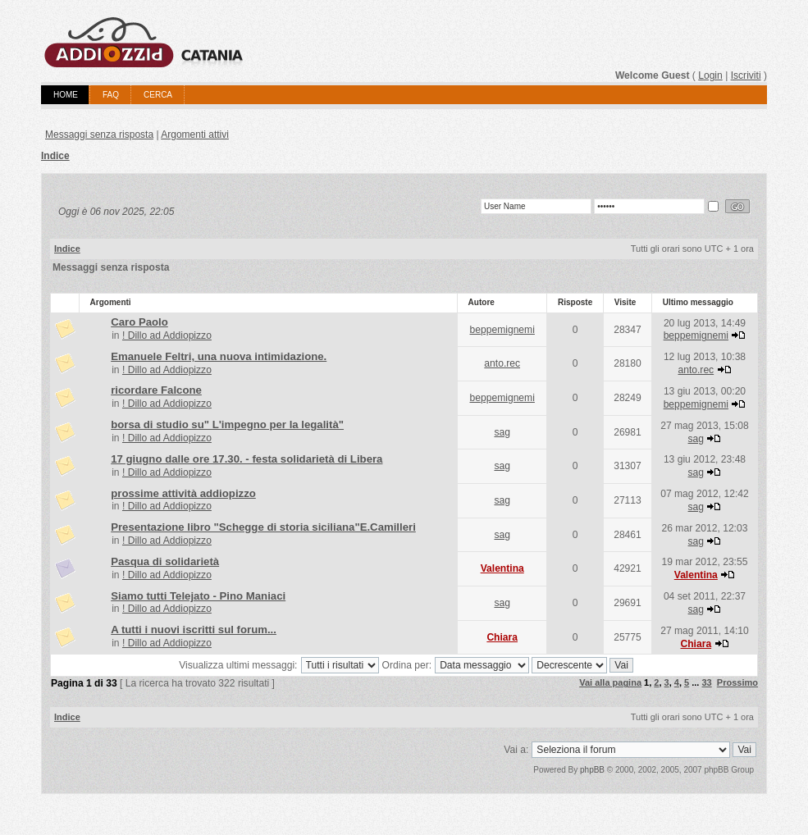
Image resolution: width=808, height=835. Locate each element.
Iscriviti (746, 75)
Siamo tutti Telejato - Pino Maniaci (198, 596)
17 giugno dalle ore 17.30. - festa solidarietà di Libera (246, 459)
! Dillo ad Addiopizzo (167, 335)
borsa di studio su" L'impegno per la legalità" (227, 424)
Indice (55, 156)
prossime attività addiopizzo (183, 493)
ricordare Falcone (156, 390)
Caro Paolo (139, 322)
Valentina (502, 568)
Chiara (502, 637)
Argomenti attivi (195, 134)
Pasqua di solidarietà (165, 561)
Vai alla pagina (610, 682)
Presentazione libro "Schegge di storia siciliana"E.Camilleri (263, 527)
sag (502, 432)
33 (706, 682)
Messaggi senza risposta (99, 134)
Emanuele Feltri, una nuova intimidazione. (218, 356)
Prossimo (737, 682)
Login (710, 75)
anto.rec (502, 363)
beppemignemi (502, 329)
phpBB (592, 769)
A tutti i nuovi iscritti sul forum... (193, 629)
